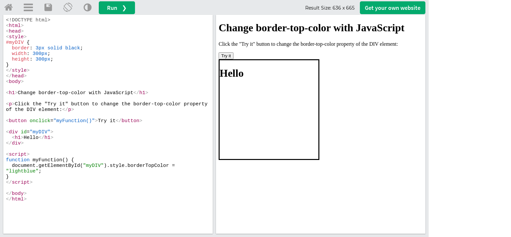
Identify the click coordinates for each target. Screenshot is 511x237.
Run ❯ (117, 8)
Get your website (392, 8)
